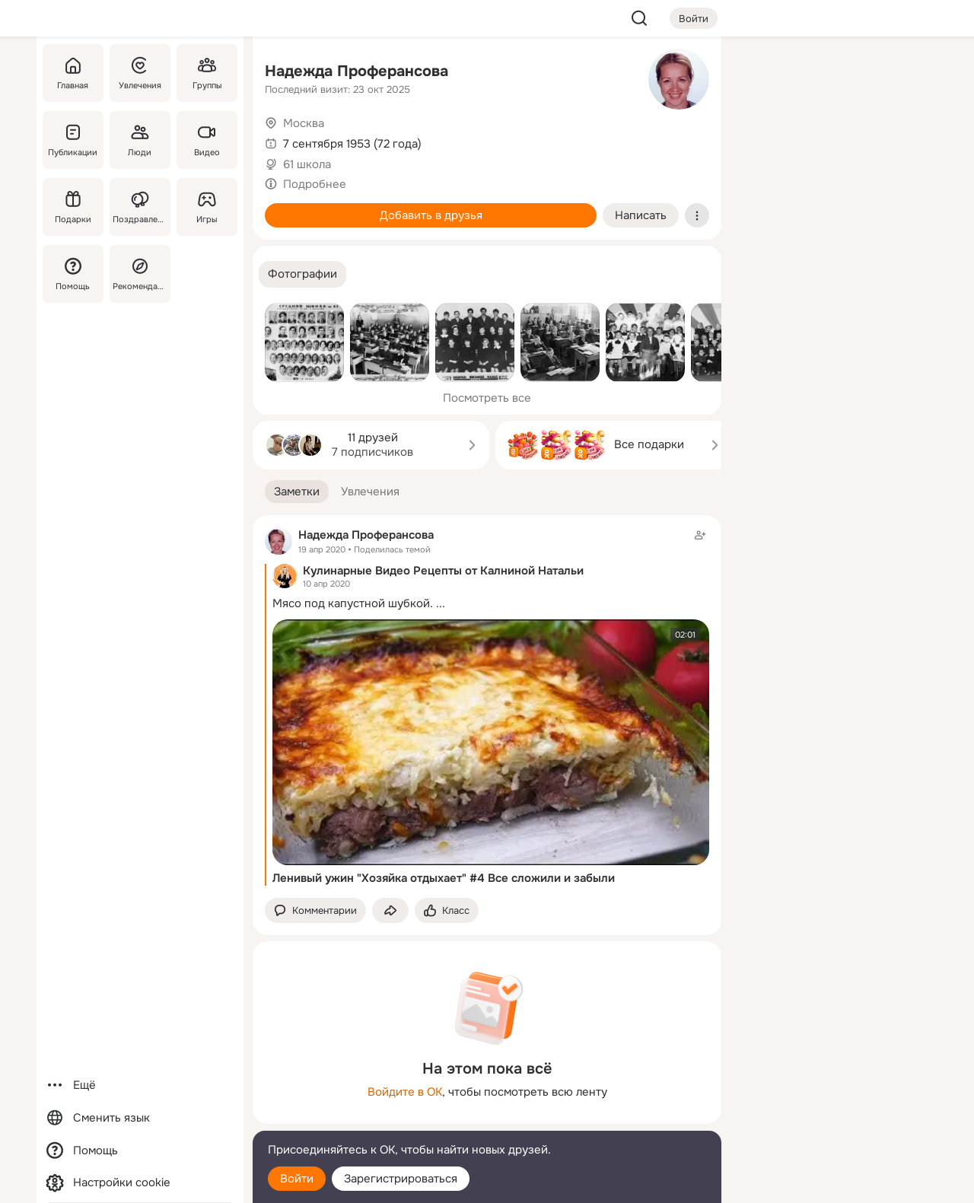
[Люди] (140, 140)
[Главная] (73, 73)
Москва (303, 123)
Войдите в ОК (405, 1092)
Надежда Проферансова (356, 71)
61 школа (307, 164)
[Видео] (206, 140)
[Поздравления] (140, 206)
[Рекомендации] (140, 273)
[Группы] (206, 73)
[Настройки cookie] (140, 1182)
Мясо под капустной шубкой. (352, 603)
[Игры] (206, 206)
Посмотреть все (487, 398)
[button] (302, 274)
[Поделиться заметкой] (390, 910)
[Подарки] (73, 206)
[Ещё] (140, 1085)
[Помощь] (73, 273)
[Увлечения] (140, 73)
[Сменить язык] (140, 1118)
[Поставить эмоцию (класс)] (447, 910)
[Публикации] (73, 140)
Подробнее (314, 184)
